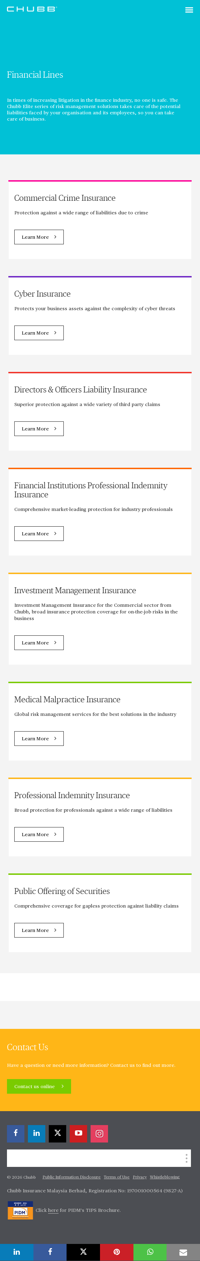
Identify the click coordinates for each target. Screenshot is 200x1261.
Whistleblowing (165, 1177)
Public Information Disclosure (72, 1177)
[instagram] (99, 1133)
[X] (57, 1133)
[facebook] (15, 1133)
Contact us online (35, 1086)
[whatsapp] (150, 1252)
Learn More (35, 237)
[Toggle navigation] (189, 10)
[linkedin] (36, 1133)
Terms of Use (117, 1177)
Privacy (140, 1177)
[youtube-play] (78, 1133)
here (53, 1210)
